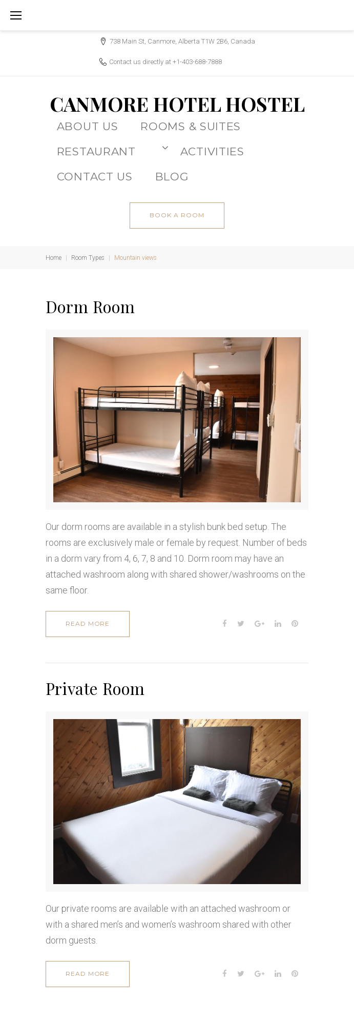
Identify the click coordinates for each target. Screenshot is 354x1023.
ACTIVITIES (212, 151)
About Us (87, 126)
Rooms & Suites (190, 126)
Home (53, 257)
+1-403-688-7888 (197, 62)
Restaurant (113, 150)
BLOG (172, 176)
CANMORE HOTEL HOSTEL (177, 104)
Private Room (95, 688)
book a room (177, 215)
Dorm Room (90, 306)
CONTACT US (95, 176)
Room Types (88, 257)
